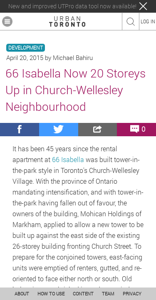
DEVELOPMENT (25, 48)
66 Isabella (68, 159)
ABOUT (22, 293)
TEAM (108, 293)
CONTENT (83, 293)
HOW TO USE (50, 293)
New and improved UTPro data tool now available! (72, 6)
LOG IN (148, 21)
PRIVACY (132, 293)
